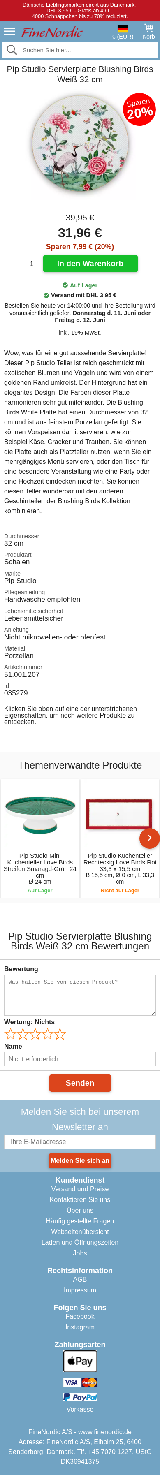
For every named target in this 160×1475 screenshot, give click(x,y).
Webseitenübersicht (80, 1231)
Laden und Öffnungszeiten (80, 1242)
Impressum (80, 1290)
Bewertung (21, 969)
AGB (80, 1279)
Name (13, 1046)
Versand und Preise (80, 1189)
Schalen (17, 562)
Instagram (80, 1327)
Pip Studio (20, 581)
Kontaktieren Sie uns (80, 1199)
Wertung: (29, 1022)
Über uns (80, 1210)
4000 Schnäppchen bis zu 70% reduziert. (80, 16)
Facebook (79, 1316)
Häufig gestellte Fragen (80, 1221)
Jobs (80, 1253)
